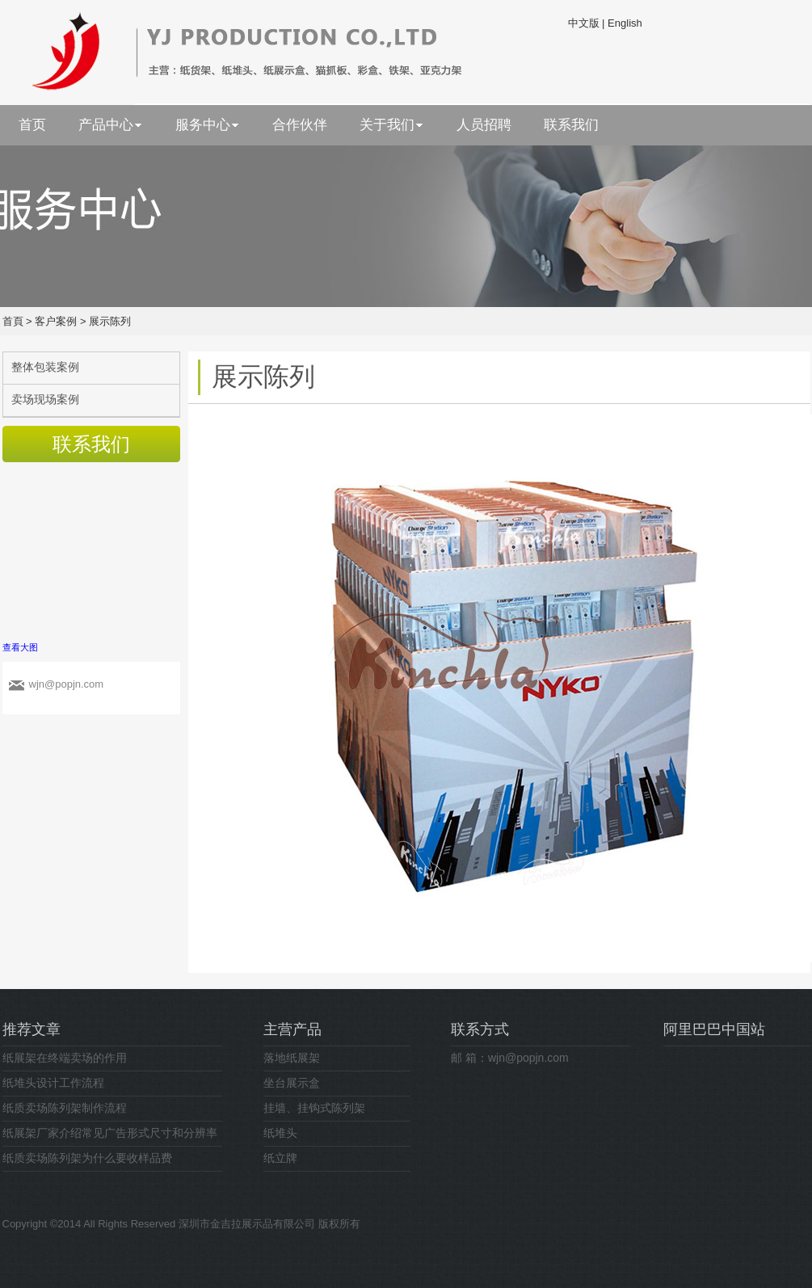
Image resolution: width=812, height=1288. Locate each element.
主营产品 (292, 1029)
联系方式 (480, 1029)
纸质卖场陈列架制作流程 (64, 1107)
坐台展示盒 (291, 1082)
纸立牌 (280, 1157)
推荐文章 (31, 1029)
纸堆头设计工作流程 (53, 1082)
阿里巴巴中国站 (714, 1029)
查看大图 (20, 647)
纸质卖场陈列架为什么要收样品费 (87, 1157)
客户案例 (56, 321)
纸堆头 (280, 1132)
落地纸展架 (291, 1057)
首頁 (12, 321)
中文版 (584, 23)
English (625, 23)
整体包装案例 (45, 366)
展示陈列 (110, 321)
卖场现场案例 (45, 399)
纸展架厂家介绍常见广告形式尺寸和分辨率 (109, 1132)
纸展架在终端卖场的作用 (64, 1057)
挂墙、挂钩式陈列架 (314, 1107)
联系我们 (91, 444)
